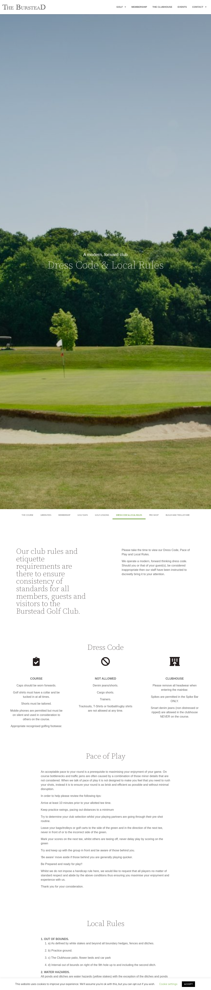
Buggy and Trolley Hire (178, 515)
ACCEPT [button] (188, 984)
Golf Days (82, 515)
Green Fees (45, 515)
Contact (199, 7)
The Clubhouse (162, 7)
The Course (27, 515)
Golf (121, 7)
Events (182, 7)
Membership (139, 7)
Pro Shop (154, 515)
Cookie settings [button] (168, 984)
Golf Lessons (102, 515)
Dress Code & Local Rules (129, 515)
